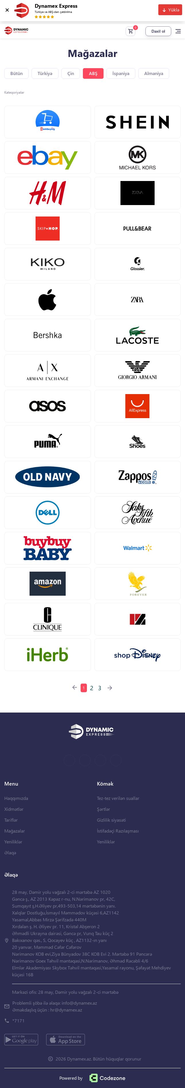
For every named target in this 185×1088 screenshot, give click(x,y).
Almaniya (153, 73)
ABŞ (93, 73)
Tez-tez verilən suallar (118, 798)
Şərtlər (103, 809)
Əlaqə (10, 852)
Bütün (16, 73)
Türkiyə (45, 73)
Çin (70, 73)
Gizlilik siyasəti (111, 820)
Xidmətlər (14, 809)
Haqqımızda (16, 798)
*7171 (18, 1021)
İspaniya (120, 73)
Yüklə (173, 10)
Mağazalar (14, 831)
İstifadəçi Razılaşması (118, 831)
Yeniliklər (13, 842)
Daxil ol (158, 31)
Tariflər (11, 820)
